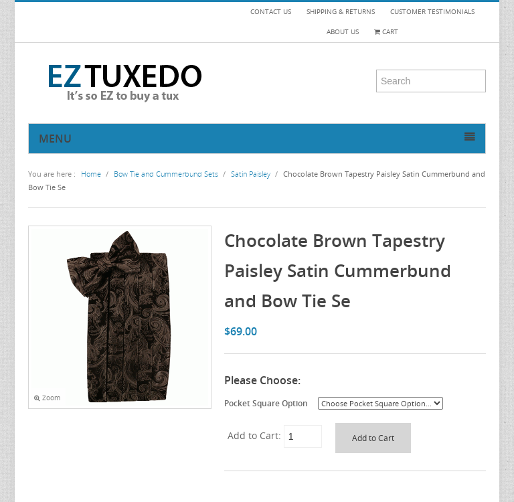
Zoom (47, 398)
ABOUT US (343, 31)
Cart (386, 31)
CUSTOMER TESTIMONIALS (432, 11)
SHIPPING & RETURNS (341, 11)
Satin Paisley (250, 174)
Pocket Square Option (266, 403)
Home (91, 174)
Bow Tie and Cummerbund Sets (166, 174)
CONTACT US (270, 11)
